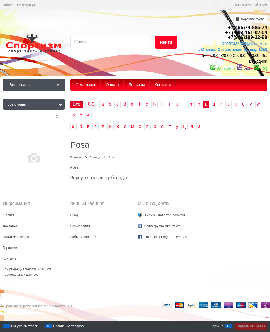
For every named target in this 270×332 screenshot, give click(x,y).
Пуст (263, 5)
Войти (7, 5)
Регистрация (26, 5)
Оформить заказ (251, 326)
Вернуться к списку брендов (99, 177)
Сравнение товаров (68, 326)
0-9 (91, 104)
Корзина (216, 326)
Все (77, 104)
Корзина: (252, 19)
